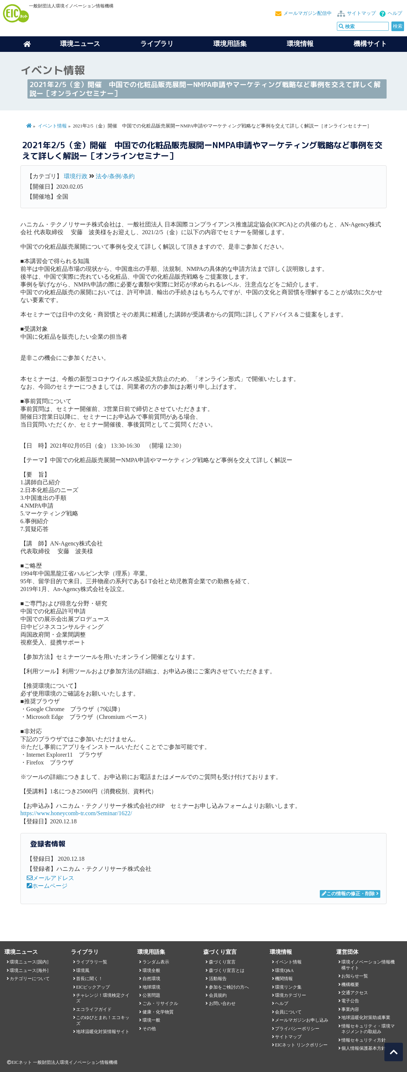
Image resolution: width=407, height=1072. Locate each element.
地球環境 (151, 987)
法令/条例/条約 (115, 176)
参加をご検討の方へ (229, 987)
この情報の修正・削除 (348, 893)
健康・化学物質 (158, 1012)
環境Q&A (284, 970)
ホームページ (47, 886)
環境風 (82, 970)
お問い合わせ (222, 1003)
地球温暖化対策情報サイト (102, 1031)
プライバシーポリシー (297, 1028)
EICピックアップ (93, 987)
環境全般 (151, 970)
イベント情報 (52, 126)
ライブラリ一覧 (91, 962)
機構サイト (370, 43)
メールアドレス (50, 878)
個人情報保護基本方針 (363, 1048)
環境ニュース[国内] (29, 962)
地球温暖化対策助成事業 (365, 1017)
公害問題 (151, 995)
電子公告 (350, 1000)
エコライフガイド (94, 1009)
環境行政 (76, 176)
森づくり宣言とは (226, 970)
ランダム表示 (155, 962)
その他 (149, 1028)
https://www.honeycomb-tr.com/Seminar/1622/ (76, 813)
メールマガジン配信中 (307, 13)
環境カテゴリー (290, 995)
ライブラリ (157, 43)
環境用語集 (230, 43)
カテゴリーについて (30, 978)
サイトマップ (361, 13)
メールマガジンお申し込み (301, 1020)
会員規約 (218, 995)
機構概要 (350, 984)
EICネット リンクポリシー (301, 1045)
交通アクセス (354, 992)
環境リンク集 (288, 987)
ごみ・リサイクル (160, 1003)
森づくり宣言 (222, 962)
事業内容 (350, 1009)
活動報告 (218, 978)
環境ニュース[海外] (29, 970)
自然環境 (151, 978)
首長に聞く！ (89, 978)
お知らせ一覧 (354, 976)
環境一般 (151, 1020)
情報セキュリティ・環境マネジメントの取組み (368, 1028)
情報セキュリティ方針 (363, 1040)
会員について (288, 1012)
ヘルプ (395, 13)
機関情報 (284, 978)
